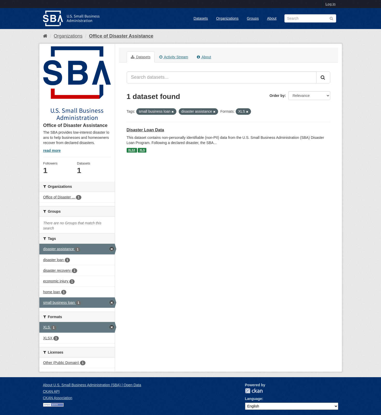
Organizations (227, 18)
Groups (253, 18)
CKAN (254, 390)
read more (52, 150)
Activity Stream (173, 57)
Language (253, 399)
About (272, 18)
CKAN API (51, 391)
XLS (142, 150)
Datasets (200, 18)
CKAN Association (58, 398)
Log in (331, 4)
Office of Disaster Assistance (121, 36)
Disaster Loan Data (145, 130)
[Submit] (323, 77)
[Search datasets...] (222, 77)
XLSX (131, 150)
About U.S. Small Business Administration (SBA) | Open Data (92, 385)
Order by (277, 96)
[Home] (45, 36)
